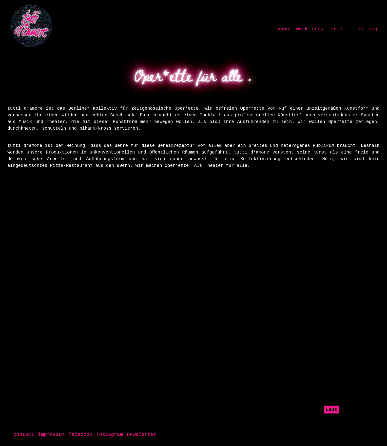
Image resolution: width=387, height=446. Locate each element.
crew (318, 29)
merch (335, 29)
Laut (331, 409)
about (285, 28)
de (362, 29)
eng (372, 29)
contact (23, 434)
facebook (80, 434)
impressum (51, 434)
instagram (109, 434)
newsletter (141, 434)
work (302, 29)
